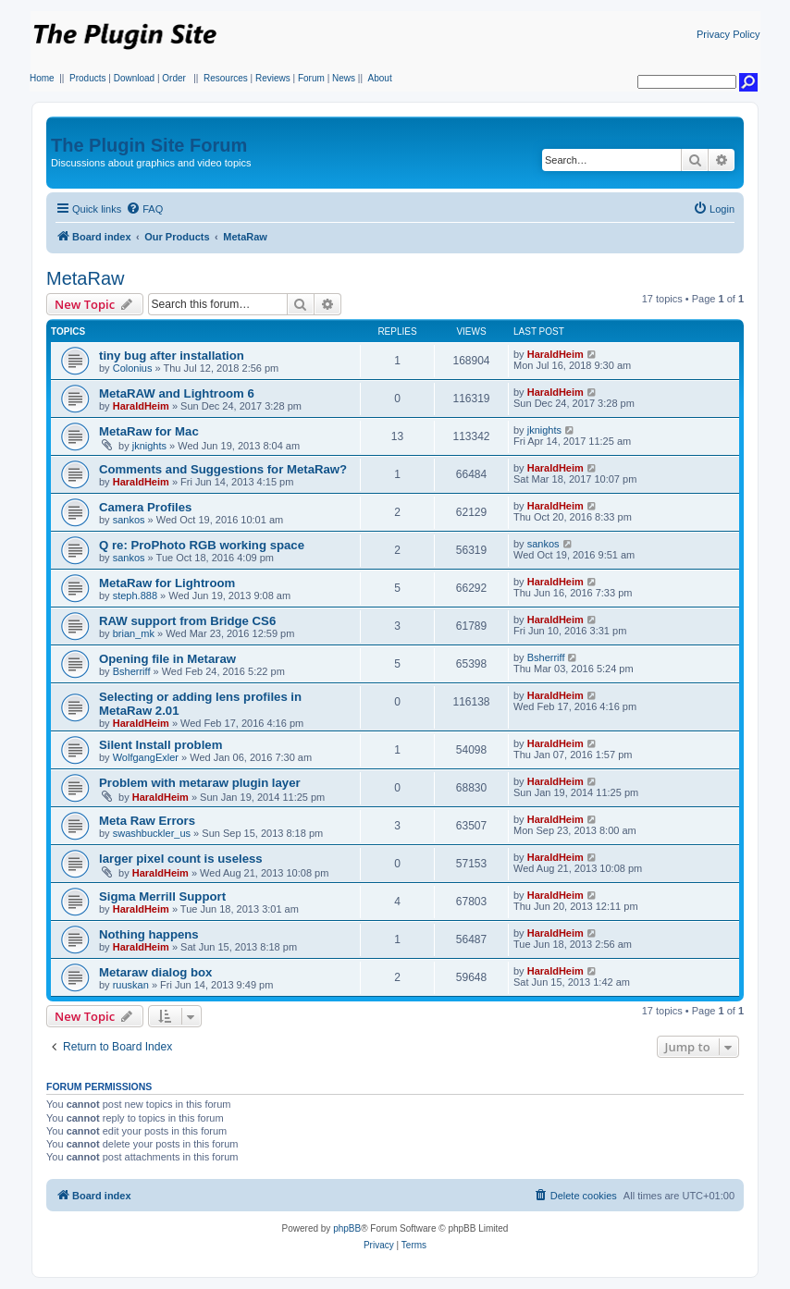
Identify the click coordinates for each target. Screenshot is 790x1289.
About (380, 78)
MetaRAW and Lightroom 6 (176, 393)
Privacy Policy (728, 34)
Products (87, 78)
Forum (311, 78)
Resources (226, 78)
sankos (129, 519)
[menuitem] (144, 209)
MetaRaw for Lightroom (167, 583)
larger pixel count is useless (181, 858)
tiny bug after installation (171, 355)
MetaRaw (85, 278)
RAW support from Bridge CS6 (187, 621)
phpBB (347, 1228)
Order (174, 78)
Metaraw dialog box (155, 972)
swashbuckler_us (152, 833)
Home (42, 78)
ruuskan (131, 984)
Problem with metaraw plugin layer (200, 783)
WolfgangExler (146, 757)
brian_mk (133, 633)
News (343, 78)
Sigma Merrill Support (162, 896)
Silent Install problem (160, 745)
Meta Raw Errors (147, 821)
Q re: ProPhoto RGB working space (201, 545)
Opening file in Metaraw (167, 659)
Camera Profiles (145, 507)
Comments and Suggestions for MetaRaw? (223, 469)
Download (134, 78)
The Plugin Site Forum (149, 145)
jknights (149, 445)
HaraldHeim (555, 354)
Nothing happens (149, 934)
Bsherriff (132, 671)
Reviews (272, 78)
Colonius (133, 368)
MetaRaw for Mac (149, 431)
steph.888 (135, 595)
